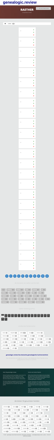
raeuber (30, 342)
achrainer (7, 406)
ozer (39, 422)
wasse (23, 431)
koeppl (30, 419)
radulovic (6, 336)
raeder (40, 336)
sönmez (34, 428)
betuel (38, 406)
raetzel (13, 342)
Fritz (34, 299)
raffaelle (29, 345)
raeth (31, 339)
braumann (7, 410)
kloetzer (22, 419)
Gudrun (31, 302)
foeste (13, 413)
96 (5, 319)
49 (45, 315)
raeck (32, 336)
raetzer (21, 342)
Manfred (36, 289)
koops (38, 419)
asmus (15, 406)
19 (22, 315)
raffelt (45, 345)
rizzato (23, 425)
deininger (44, 410)
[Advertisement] (11, 35)
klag (13, 419)
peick (46, 422)
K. (28, 292)
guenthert (39, 413)
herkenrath (34, 416)
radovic (5, 332)
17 (18, 315)
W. (43, 289)
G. (47, 299)
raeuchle (39, 342)
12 (9, 315)
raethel (39, 339)
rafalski (5, 345)
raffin (14, 348)
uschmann (14, 431)
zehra (39, 431)
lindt (14, 422)
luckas (22, 422)
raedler (14, 339)
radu (31, 332)
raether (9, 23)
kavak (6, 419)
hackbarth (7, 416)
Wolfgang (11, 289)
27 (35, 315)
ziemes (47, 431)
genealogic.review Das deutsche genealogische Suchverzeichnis (27, 355)
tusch (6, 431)
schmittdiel (7, 428)
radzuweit (23, 336)
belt (31, 406)
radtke (23, 332)
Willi (34, 292)
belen (23, 406)
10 (42, 276)
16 (15, 315)
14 (12, 315)
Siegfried (5, 296)
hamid (25, 416)
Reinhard (5, 302)
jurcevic (44, 416)
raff (21, 345)
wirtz (31, 431)
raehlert (23, 339)
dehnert (35, 410)
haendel (17, 416)
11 (47, 276)
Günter (12, 292)
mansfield (31, 422)
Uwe (41, 292)
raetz (5, 342)
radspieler (13, 332)
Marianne (23, 302)
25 (31, 315)
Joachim (21, 292)
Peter (13, 296)
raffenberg (6, 348)
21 (25, 315)
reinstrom (15, 425)
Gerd (43, 296)
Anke (20, 296)
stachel (43, 428)
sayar (39, 425)
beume (45, 406)
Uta (28, 299)
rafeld (13, 345)
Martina (13, 302)
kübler (46, 419)
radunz (14, 336)
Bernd (5, 299)
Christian (13, 299)
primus (6, 425)
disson (6, 413)
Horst (36, 296)
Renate (5, 292)
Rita (41, 299)
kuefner (6, 422)
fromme (22, 413)
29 (38, 315)
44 (41, 315)
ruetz (31, 425)
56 (2, 319)
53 (48, 315)
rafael (48, 342)
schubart (16, 428)
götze (31, 413)
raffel (37, 345)
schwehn (25, 428)
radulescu (39, 332)
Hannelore (40, 302)
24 (28, 315)
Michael (20, 289)
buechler (17, 410)
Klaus (28, 289)
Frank (21, 299)
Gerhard (28, 296)
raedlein (6, 339)
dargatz (26, 410)
